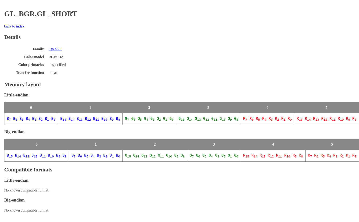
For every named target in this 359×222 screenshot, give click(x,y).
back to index (14, 26)
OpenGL (55, 49)
